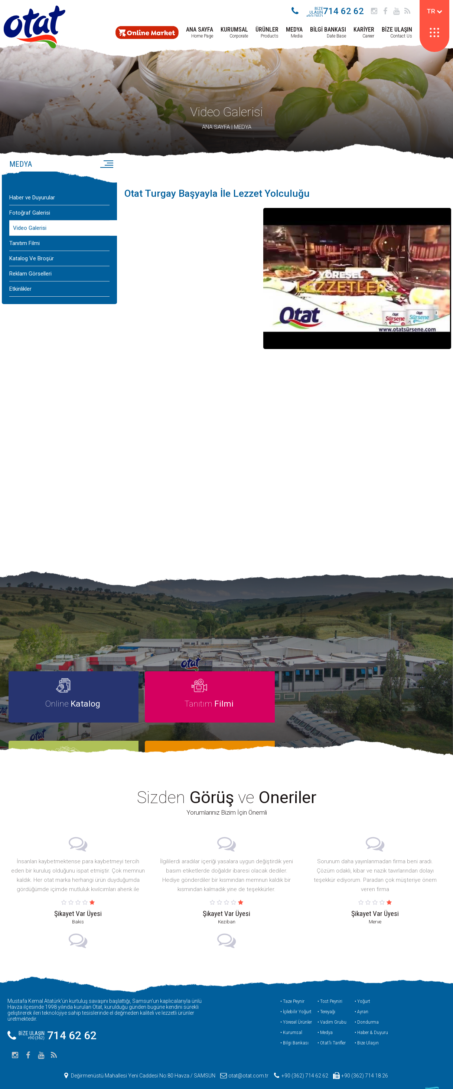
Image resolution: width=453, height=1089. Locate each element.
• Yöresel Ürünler (296, 1005)
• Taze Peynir (292, 985)
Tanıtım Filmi (24, 250)
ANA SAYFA (216, 133)
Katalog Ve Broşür (31, 265)
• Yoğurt (362, 985)
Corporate (234, 32)
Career (363, 32)
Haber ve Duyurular (32, 204)
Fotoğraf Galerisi (29, 219)
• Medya (325, 1016)
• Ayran (361, 995)
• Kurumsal (291, 1016)
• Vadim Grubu (331, 1005)
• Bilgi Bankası (294, 1026)
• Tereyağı (326, 995)
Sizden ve (226, 781)
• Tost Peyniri (329, 985)
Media (294, 32)
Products (266, 32)
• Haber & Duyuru (371, 1016)
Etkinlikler (20, 295)
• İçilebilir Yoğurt (296, 995)
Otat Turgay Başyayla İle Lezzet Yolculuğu (221, 200)
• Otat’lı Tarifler (331, 1026)
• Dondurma (367, 1005)
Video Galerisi (226, 118)
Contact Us (397, 32)
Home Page (199, 32)
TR (434, 11)
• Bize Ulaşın (367, 1026)
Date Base (328, 32)
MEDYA (242, 133)
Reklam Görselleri (30, 280)
